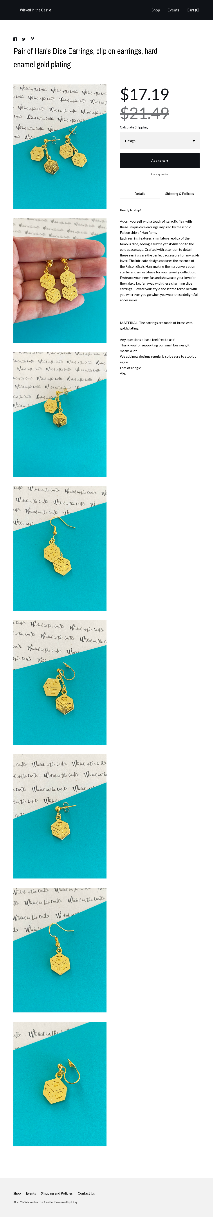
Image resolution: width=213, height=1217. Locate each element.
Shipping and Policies (57, 1193)
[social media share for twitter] (24, 40)
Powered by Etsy (66, 1202)
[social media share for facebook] (15, 40)
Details (139, 193)
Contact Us (86, 1193)
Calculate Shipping (134, 127)
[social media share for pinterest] (32, 39)
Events (173, 9)
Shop (156, 9)
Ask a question (159, 174)
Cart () (193, 9)
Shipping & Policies (179, 193)
